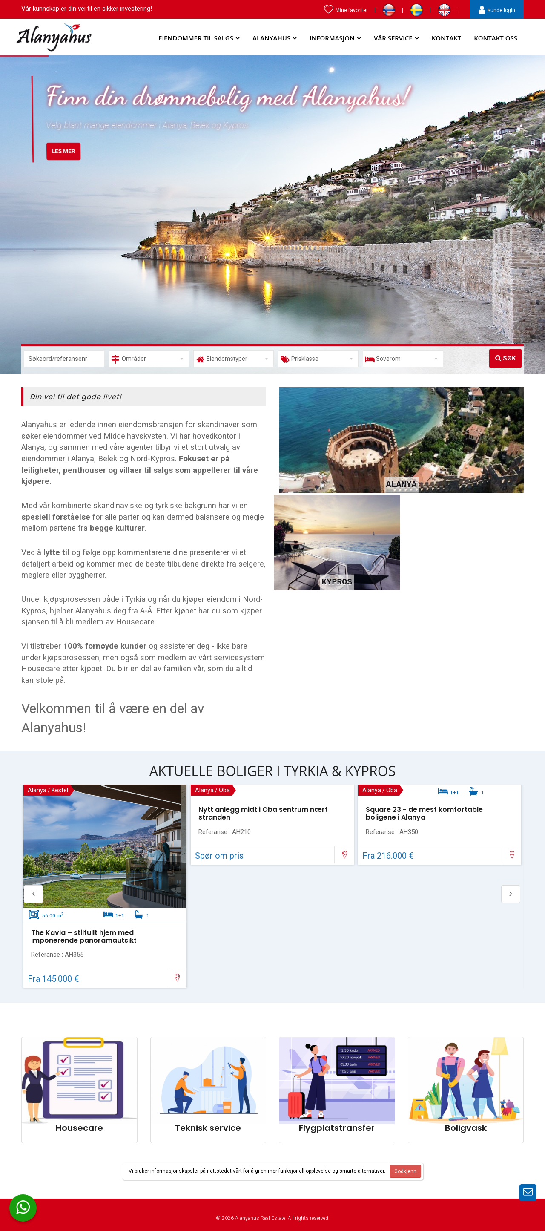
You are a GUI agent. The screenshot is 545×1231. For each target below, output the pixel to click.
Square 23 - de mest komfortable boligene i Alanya (424, 813)
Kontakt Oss (495, 38)
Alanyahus (271, 38)
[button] (149, 358)
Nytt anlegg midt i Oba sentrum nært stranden (263, 813)
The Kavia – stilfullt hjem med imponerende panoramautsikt (84, 936)
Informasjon (332, 38)
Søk (505, 358)
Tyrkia (135, 599)
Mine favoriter (346, 10)
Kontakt (447, 38)
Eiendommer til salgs (195, 38)
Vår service (393, 38)
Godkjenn (405, 1171)
